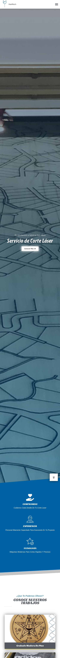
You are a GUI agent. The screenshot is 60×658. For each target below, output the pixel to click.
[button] (56, 4)
